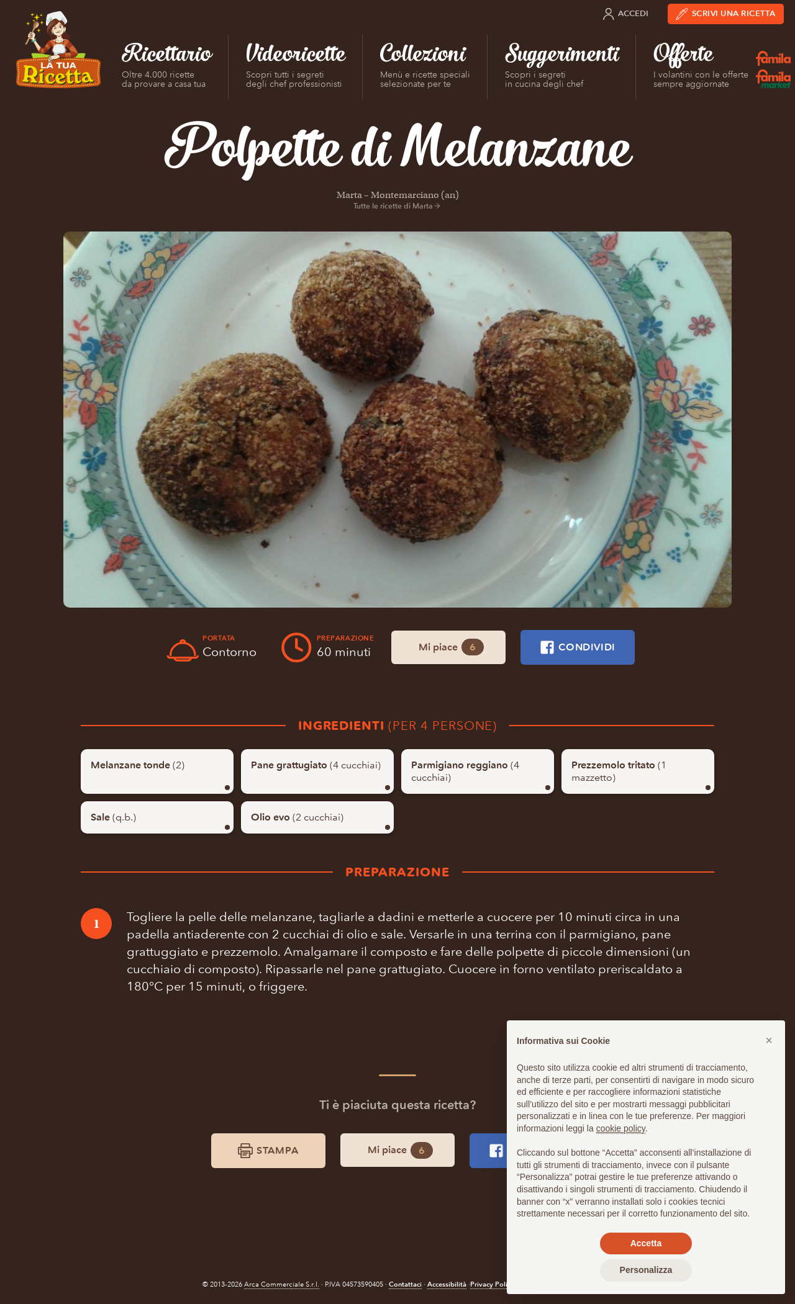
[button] (769, 1040)
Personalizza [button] (646, 1270)
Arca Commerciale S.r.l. (281, 1284)
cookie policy (620, 1128)
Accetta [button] (646, 1243)
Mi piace (451, 647)
